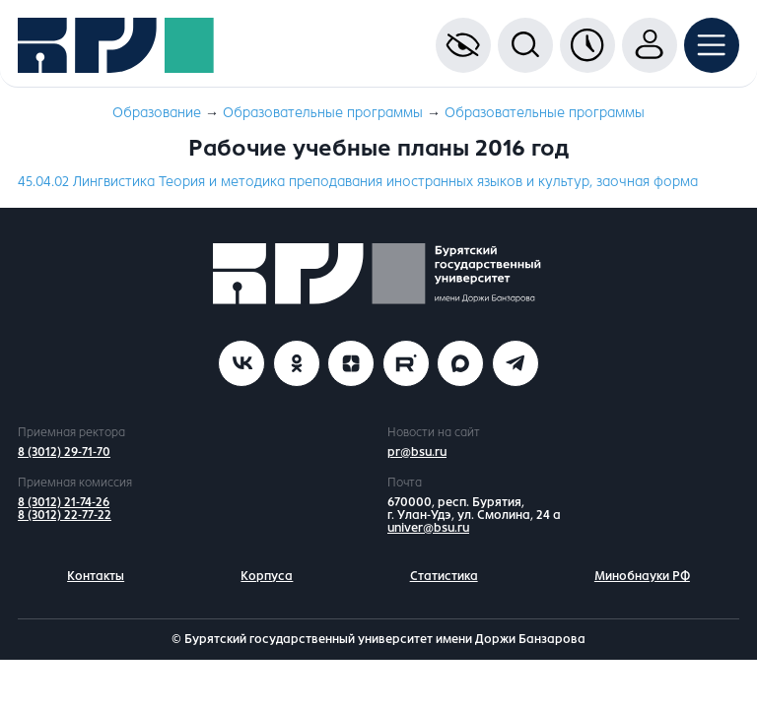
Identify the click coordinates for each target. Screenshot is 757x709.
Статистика (444, 576)
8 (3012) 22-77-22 (64, 515)
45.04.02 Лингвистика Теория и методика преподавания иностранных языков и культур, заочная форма (358, 181)
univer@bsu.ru (428, 528)
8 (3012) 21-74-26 (63, 502)
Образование (156, 112)
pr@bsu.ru (417, 452)
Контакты (95, 576)
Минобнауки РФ (642, 576)
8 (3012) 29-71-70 (64, 452)
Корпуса (267, 576)
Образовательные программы (323, 112)
